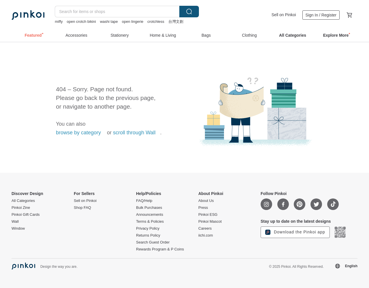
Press (203, 208)
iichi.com (205, 235)
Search (189, 11)
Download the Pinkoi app (295, 232)
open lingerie (132, 21)
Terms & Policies (150, 222)
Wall (15, 222)
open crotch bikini (81, 21)
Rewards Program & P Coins (160, 249)
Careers (205, 228)
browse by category (78, 132)
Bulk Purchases (149, 208)
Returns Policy (148, 235)
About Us (206, 201)
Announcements (149, 215)
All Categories (23, 201)
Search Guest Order (153, 242)
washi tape (109, 21)
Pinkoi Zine (21, 208)
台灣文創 (175, 21)
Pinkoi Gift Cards (26, 215)
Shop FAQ (82, 208)
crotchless (155, 21)
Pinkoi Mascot (210, 222)
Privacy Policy (147, 228)
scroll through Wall (134, 132)
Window (18, 228)
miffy (59, 21)
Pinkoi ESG (207, 215)
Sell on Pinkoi (284, 14)
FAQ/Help (144, 201)
